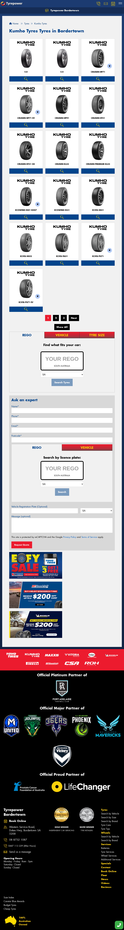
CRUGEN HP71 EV (26, 118)
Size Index (9, 866)
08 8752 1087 (18, 809)
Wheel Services (109, 824)
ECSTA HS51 (98, 210)
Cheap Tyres (10, 878)
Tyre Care (106, 794)
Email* (14, 426)
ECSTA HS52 (26, 256)
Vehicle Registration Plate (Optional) (29, 506)
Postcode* (16, 435)
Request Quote (21, 545)
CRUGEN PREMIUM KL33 (98, 164)
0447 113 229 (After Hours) (22, 815)
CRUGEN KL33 (62, 164)
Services (106, 813)
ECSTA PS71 (98, 256)
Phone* (15, 416)
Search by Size (108, 786)
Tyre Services (107, 821)
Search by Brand (109, 790)
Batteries (105, 817)
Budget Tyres (10, 874)
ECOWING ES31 (62, 210)
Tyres (104, 779)
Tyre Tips (105, 798)
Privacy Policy (69, 537)
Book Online (108, 840)
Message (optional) (20, 516)
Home (13, 23)
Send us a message (20, 821)
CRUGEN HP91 (62, 118)
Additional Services (110, 828)
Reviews (106, 856)
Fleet (104, 844)
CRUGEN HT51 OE (26, 164)
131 (62, 72)
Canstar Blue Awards (14, 870)
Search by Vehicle (110, 782)
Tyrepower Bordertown (62, 10)
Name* (15, 406)
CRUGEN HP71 (98, 72)
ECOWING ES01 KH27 (26, 210)
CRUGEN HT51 (98, 118)
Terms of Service (89, 537)
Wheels (105, 802)
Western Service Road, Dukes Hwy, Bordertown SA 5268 (25, 800)
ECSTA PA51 (62, 256)
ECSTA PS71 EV (26, 302)
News (104, 848)
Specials (106, 832)
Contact (105, 836)
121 (26, 72)
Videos (105, 852)
